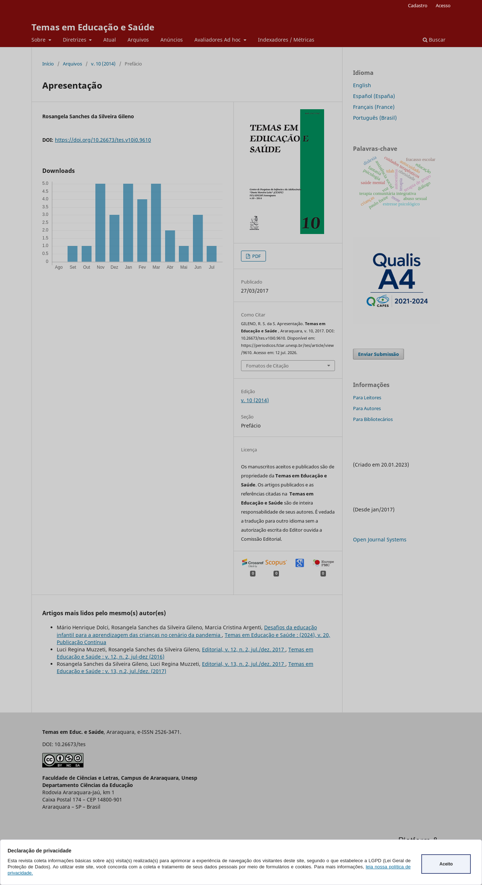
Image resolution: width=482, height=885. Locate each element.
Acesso (443, 5)
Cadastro (417, 5)
